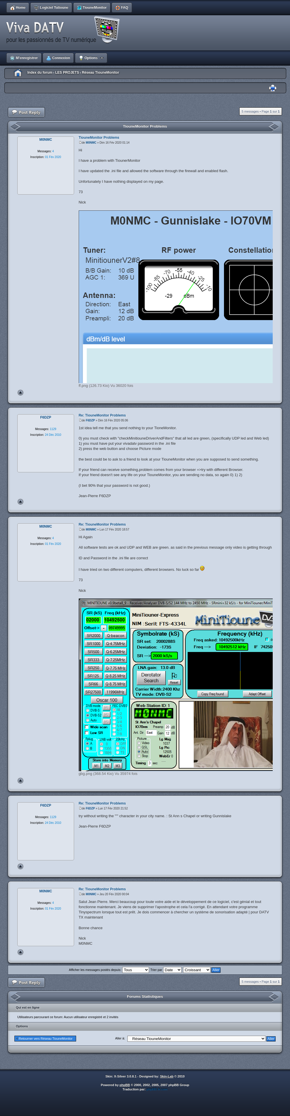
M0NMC (91, 142)
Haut (20, 392)
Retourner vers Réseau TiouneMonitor (45, 1038)
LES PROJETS (67, 73)
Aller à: (120, 1038)
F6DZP (90, 420)
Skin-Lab (166, 1076)
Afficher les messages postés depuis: (109, 969)
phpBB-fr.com (156, 1089)
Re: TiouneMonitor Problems (102, 415)
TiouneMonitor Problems (145, 126)
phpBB (125, 1085)
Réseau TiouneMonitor (100, 73)
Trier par (165, 969)
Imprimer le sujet (272, 88)
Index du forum (39, 73)
